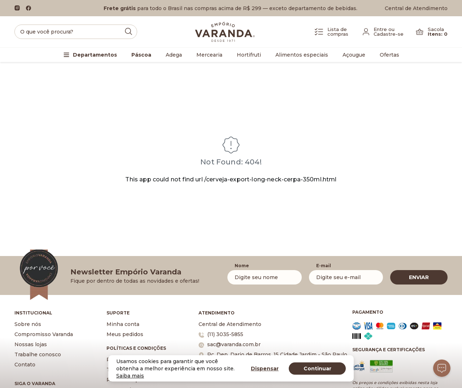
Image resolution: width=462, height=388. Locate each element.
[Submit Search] (128, 31)
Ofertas (389, 55)
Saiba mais (130, 375)
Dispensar (265, 368)
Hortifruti (249, 55)
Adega (174, 55)
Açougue (354, 55)
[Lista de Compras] (331, 32)
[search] (75, 32)
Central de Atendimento (416, 8)
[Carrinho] (432, 31)
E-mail (323, 265)
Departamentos (95, 55)
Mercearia (209, 55)
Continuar (317, 368)
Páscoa (141, 55)
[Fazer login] (383, 32)
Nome (242, 265)
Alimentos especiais (301, 55)
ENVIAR (419, 277)
